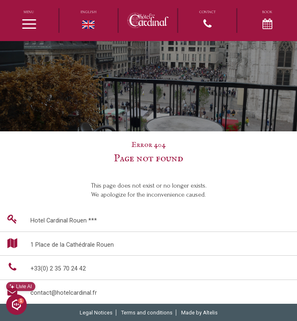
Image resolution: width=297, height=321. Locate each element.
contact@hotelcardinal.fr (50, 291)
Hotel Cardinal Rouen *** (50, 219)
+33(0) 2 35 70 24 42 (45, 267)
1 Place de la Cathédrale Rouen (59, 243)
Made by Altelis (199, 313)
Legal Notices (96, 313)
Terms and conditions (147, 313)
